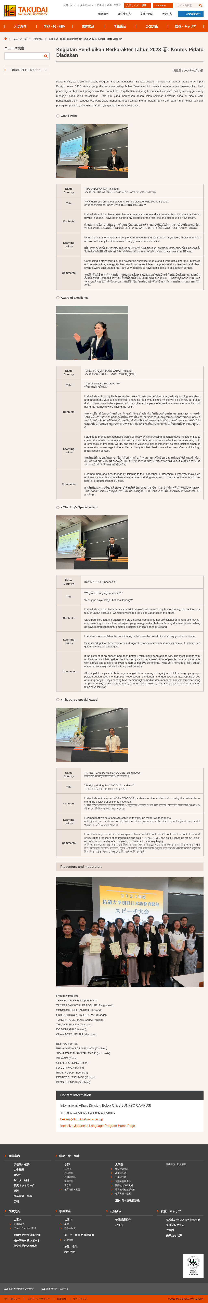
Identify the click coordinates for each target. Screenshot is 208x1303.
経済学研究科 (122, 1169)
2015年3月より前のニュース (29, 69)
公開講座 (152, 26)
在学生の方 (124, 13)
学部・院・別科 (54, 26)
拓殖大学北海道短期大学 (21, 1289)
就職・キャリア (185, 26)
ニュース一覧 (20, 39)
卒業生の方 (146, 13)
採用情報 (61, 1299)
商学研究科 (120, 1173)
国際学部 (68, 1181)
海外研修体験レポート (27, 1240)
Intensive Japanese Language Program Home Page (97, 1126)
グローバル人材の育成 (25, 1228)
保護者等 (103, 13)
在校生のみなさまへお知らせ (183, 1219)
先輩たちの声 (174, 1235)
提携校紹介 (19, 1224)
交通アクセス (87, 5)
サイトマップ (80, 1299)
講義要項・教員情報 (176, 1164)
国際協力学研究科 (124, 1185)
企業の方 (166, 13)
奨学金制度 (70, 1228)
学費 (66, 1224)
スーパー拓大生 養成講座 (79, 1235)
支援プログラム (175, 1224)
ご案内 (18, 1219)
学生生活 (120, 26)
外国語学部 (70, 1177)
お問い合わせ (70, 5)
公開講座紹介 (123, 1219)
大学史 (18, 1174)
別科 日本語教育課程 (127, 1200)
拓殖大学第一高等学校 (57, 1289)
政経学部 (68, 1173)
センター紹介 (21, 1180)
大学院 (119, 1164)
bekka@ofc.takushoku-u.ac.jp (81, 1119)
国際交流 (88, 26)
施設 (16, 1190)
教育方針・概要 (72, 1189)
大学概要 (19, 1169)
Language (160, 5)
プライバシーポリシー (38, 1299)
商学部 (67, 1169)
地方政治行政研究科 (125, 1189)
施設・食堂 (71, 1246)
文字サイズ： (136, 5)
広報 (16, 1201)
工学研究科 (120, 1177)
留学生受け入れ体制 (25, 1245)
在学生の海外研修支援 (27, 1235)
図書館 (100, 5)
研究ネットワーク (24, 1185)
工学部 (67, 1185)
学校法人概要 (21, 1164)
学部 (67, 1164)
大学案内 (20, 26)
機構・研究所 (114, 5)
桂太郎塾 (68, 1240)
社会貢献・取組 (23, 1196)
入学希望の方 (193, 14)
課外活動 (69, 1251)
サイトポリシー (12, 1299)
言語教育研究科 (123, 1181)
